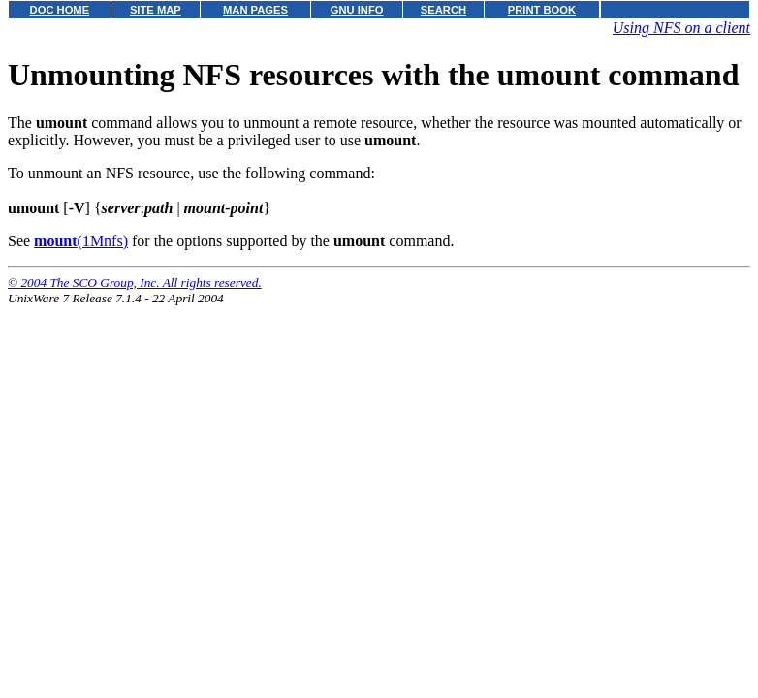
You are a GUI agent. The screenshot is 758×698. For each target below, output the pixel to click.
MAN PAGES (255, 10)
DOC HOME (60, 10)
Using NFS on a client (681, 27)
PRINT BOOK (542, 10)
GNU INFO (357, 10)
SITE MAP (155, 10)
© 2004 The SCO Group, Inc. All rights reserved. (135, 282)
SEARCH (443, 10)
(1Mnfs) (81, 241)
